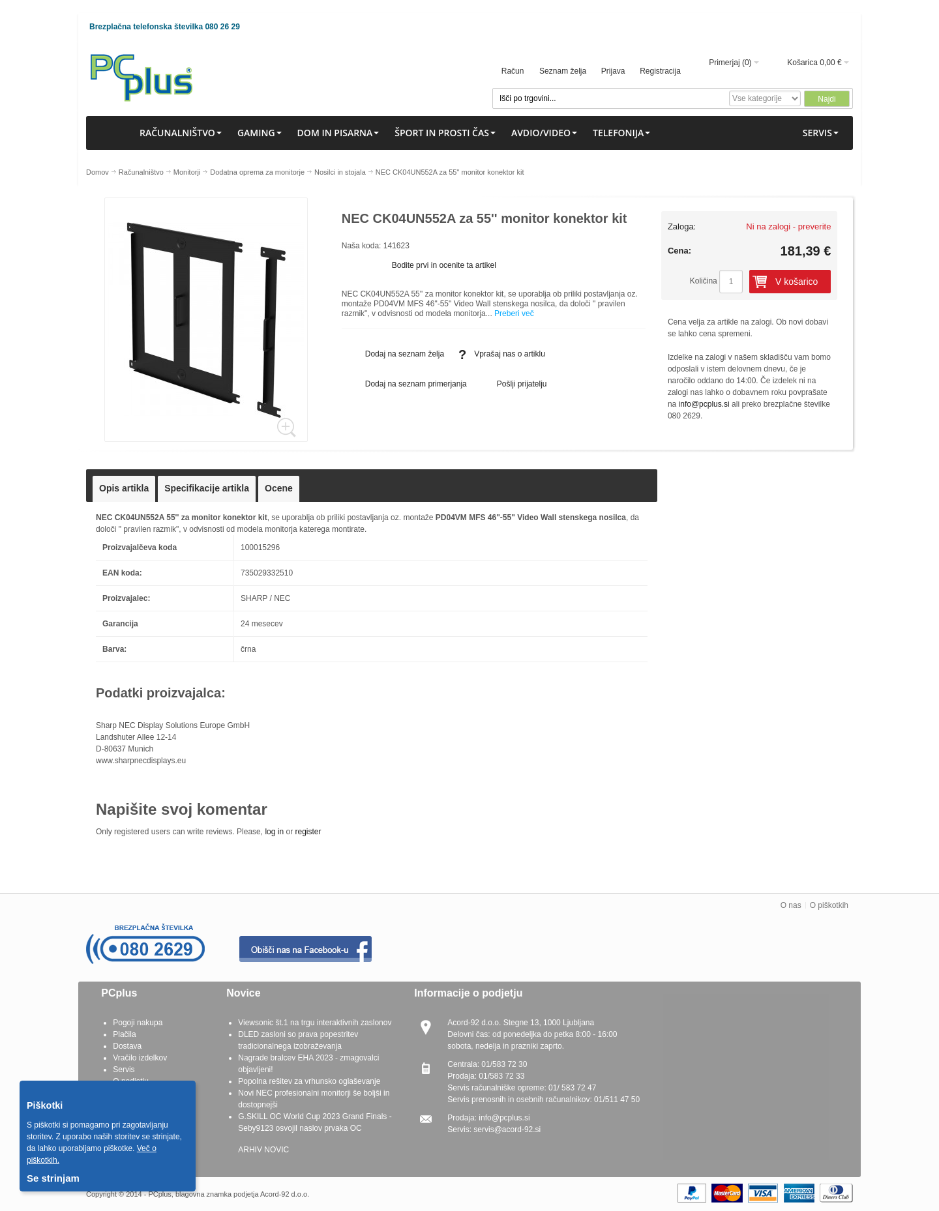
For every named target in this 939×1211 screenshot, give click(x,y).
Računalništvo (141, 172)
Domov (97, 172)
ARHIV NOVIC (263, 1149)
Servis (123, 1069)
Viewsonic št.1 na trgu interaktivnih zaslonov (314, 1022)
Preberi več (514, 313)
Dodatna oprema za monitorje (257, 172)
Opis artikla (124, 488)
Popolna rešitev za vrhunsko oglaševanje (309, 1081)
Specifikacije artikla (206, 488)
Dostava (127, 1046)
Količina (703, 280)
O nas (791, 905)
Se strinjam (53, 1178)
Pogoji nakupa (137, 1022)
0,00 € (830, 62)
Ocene (279, 488)
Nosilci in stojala (340, 172)
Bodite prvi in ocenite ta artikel (444, 265)
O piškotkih (829, 905)
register (308, 831)
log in (274, 831)
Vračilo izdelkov (140, 1057)
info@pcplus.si (704, 404)
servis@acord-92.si (507, 1129)
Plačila (124, 1034)
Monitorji (187, 172)
